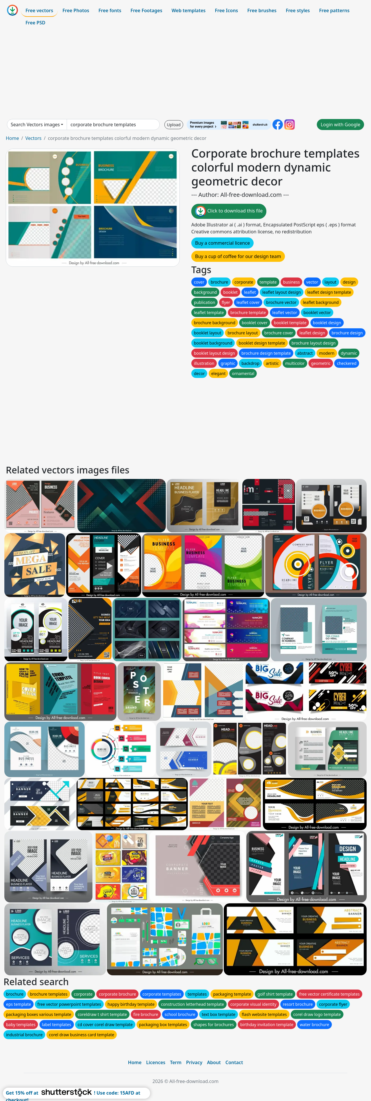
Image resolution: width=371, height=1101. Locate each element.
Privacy (194, 1062)
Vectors (33, 138)
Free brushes (262, 10)
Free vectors (39, 10)
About (214, 1062)
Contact (234, 1062)
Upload (174, 124)
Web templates (188, 10)
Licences (155, 1062)
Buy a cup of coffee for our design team (238, 256)
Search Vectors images (35, 124)
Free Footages (146, 10)
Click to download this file (229, 211)
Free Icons (226, 10)
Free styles (298, 10)
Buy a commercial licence (222, 243)
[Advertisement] (185, 73)
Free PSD (35, 22)
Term (175, 1062)
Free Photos (75, 10)
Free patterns (334, 10)
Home (12, 138)
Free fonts (110, 10)
